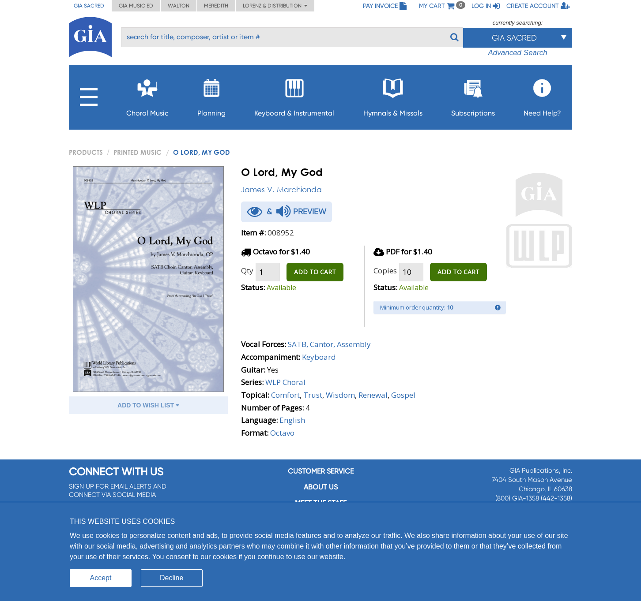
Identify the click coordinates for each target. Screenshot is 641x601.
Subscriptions (473, 95)
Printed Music (137, 152)
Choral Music (147, 95)
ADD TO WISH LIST (148, 405)
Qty (247, 270)
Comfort (285, 395)
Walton (178, 6)
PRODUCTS (86, 152)
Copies (385, 270)
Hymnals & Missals (392, 95)
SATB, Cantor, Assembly (329, 344)
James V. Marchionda (281, 189)
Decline (171, 578)
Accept (101, 578)
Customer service (321, 471)
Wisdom (340, 395)
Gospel (403, 395)
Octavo (282, 433)
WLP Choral (285, 382)
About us (321, 487)
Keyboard (319, 357)
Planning (211, 95)
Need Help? (542, 95)
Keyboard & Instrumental (294, 95)
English (292, 420)
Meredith (216, 6)
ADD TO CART (315, 272)
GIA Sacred (89, 6)
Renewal (373, 395)
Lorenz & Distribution (275, 6)
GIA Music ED (136, 6)
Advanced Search (517, 53)
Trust (312, 395)
